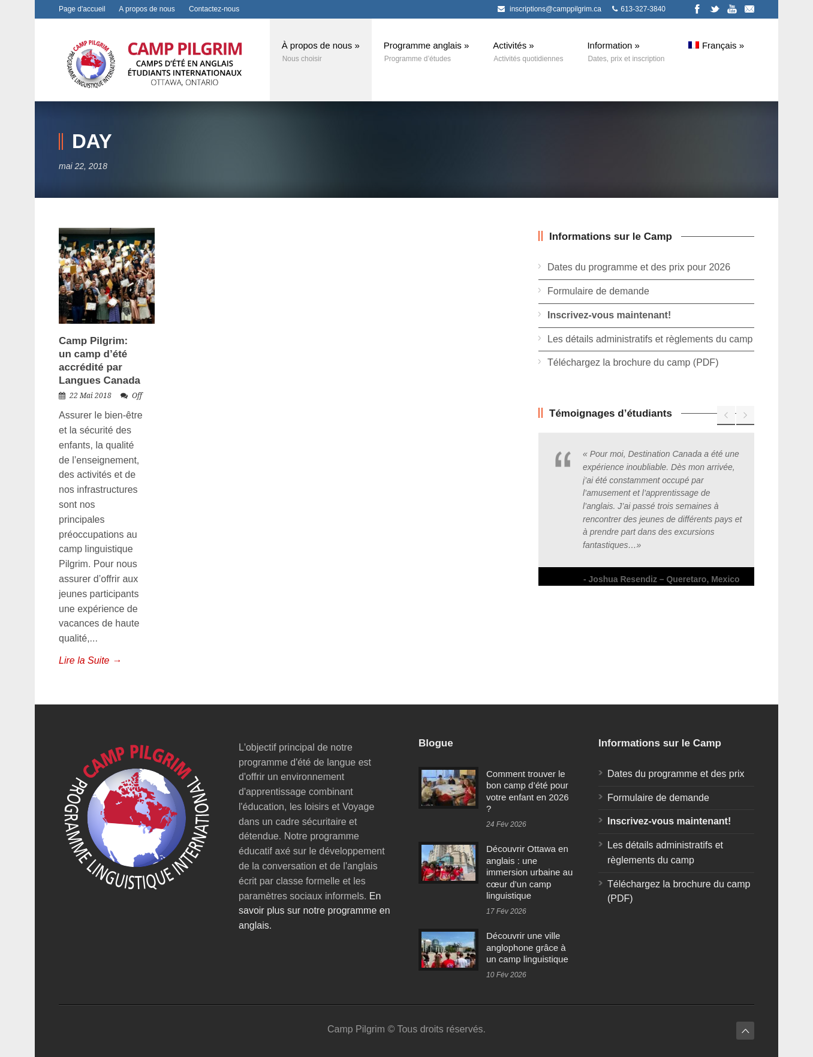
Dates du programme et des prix (676, 774)
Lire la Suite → (90, 660)
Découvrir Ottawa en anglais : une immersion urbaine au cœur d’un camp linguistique (529, 872)
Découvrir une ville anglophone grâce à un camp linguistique (527, 947)
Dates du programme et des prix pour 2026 (638, 267)
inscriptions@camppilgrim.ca (555, 9)
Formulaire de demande (598, 291)
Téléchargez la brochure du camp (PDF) (632, 362)
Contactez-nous (214, 9)
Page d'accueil (82, 9)
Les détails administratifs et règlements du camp (649, 339)
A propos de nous (146, 9)
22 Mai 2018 (91, 396)
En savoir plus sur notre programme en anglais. (314, 911)
